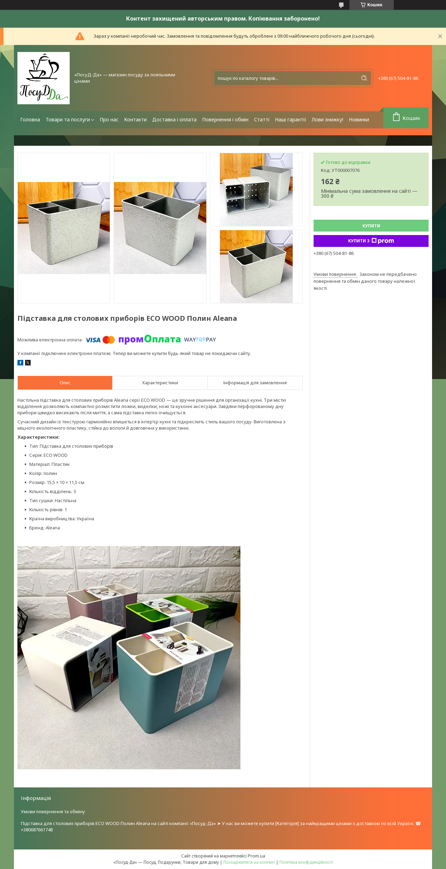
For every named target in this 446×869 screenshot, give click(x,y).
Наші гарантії (290, 119)
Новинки (359, 119)
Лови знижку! (327, 119)
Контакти (135, 119)
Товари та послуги (68, 119)
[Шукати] (364, 78)
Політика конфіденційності (306, 862)
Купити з (371, 241)
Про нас (109, 119)
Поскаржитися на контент (249, 862)
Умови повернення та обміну (53, 811)
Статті (261, 119)
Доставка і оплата (174, 119)
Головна (30, 119)
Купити (371, 226)
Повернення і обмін (225, 119)
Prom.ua (256, 856)
